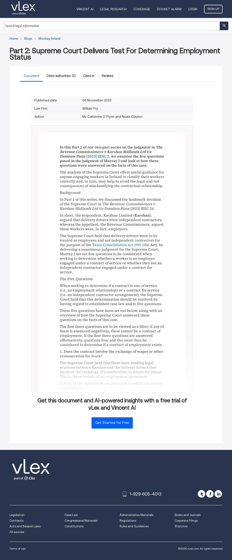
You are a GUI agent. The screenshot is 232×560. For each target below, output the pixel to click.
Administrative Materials (136, 515)
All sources (17, 532)
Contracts (16, 520)
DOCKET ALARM (169, 9)
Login (192, 9)
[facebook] (210, 494)
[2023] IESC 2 (97, 156)
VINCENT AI (85, 9)
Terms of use (18, 548)
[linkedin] (218, 494)
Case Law (71, 515)
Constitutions (74, 526)
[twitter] (201, 494)
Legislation (17, 515)
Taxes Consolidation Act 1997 (116, 244)
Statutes (181, 526)
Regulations (128, 520)
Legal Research (113, 9)
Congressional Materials (81, 520)
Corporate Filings (186, 520)
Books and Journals (188, 515)
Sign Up (213, 9)
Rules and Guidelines (134, 526)
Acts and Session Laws (25, 526)
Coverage (141, 9)
